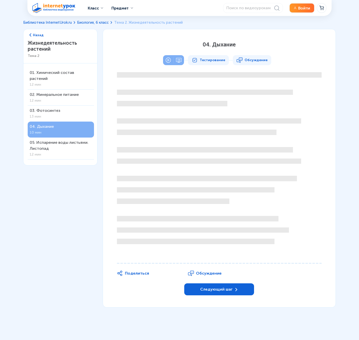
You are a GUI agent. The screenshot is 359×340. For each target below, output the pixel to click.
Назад (36, 35)
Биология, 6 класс (93, 22)
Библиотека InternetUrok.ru (47, 22)
